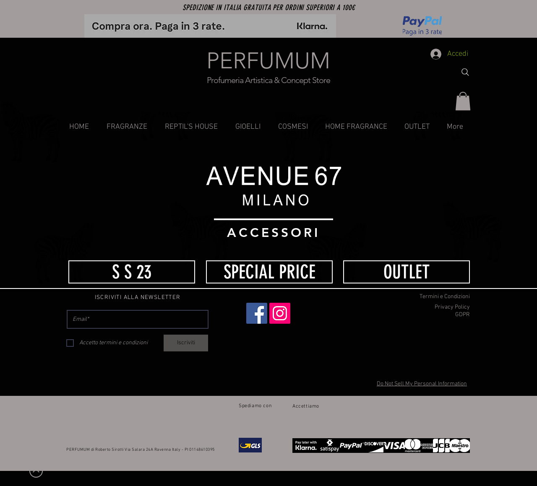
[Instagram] (279, 313)
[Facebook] (256, 313)
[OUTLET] (406, 271)
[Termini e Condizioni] (424, 297)
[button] (463, 101)
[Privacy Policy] (424, 307)
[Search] (465, 72)
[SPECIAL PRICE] (269, 271)
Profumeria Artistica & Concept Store (268, 80)
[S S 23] (131, 271)
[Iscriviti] (186, 343)
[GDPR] (424, 315)
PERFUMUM (268, 60)
